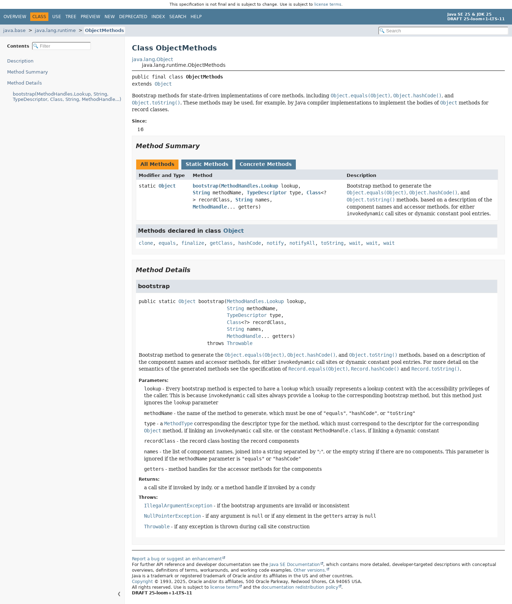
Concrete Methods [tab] (266, 164)
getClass (221, 243)
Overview (15, 16)
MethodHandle (210, 207)
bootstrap (205, 186)
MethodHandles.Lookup (249, 186)
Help (196, 16)
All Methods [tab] (157, 164)
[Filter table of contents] (61, 46)
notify (275, 243)
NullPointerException (172, 516)
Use (56, 16)
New (110, 16)
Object (163, 84)
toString (332, 243)
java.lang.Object (152, 59)
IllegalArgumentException (178, 505)
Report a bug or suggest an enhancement (177, 558)
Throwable (239, 343)
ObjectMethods (104, 30)
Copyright (142, 581)
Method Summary (27, 72)
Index (158, 16)
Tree (70, 16)
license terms (327, 4)
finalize (192, 243)
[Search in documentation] (443, 31)
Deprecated (133, 16)
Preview (90, 16)
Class (313, 192)
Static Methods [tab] (207, 164)
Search (177, 16)
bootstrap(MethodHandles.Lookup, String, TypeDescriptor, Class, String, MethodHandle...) (67, 96)
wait (355, 243)
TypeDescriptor (267, 192)
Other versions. (310, 570)
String (201, 192)
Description (20, 61)
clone (146, 243)
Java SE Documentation (295, 564)
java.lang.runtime (55, 30)
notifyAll (302, 243)
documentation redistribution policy (299, 587)
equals (167, 243)
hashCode (249, 243)
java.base (14, 30)
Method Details (24, 83)
